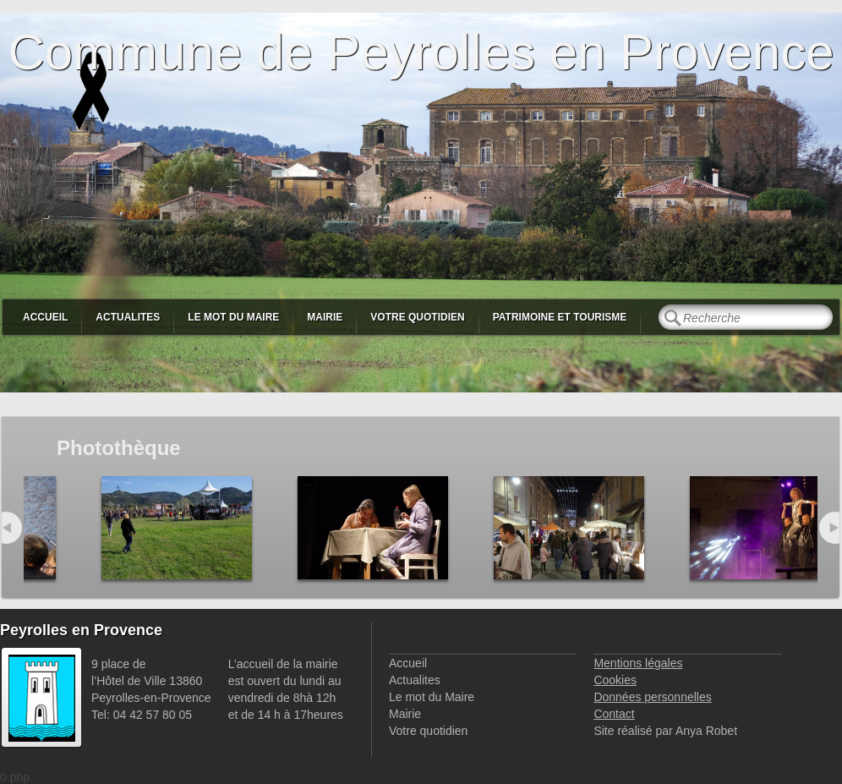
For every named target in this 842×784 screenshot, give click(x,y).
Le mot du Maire (233, 317)
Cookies (615, 680)
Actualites (128, 317)
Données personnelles (652, 697)
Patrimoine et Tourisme (560, 317)
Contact (613, 714)
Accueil (45, 317)
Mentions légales (637, 663)
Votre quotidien (417, 317)
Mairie (324, 317)
